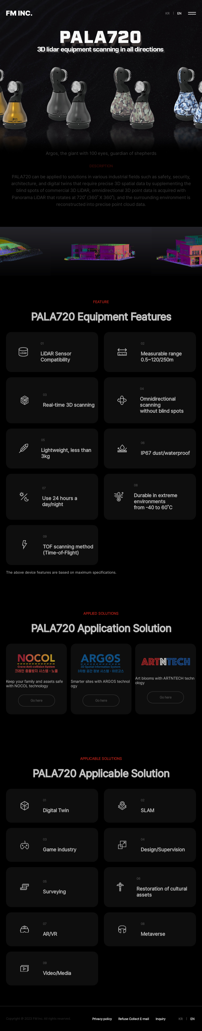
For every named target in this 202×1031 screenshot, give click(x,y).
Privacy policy (102, 1019)
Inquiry (160, 1019)
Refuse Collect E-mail (133, 1019)
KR (167, 13)
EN (179, 13)
